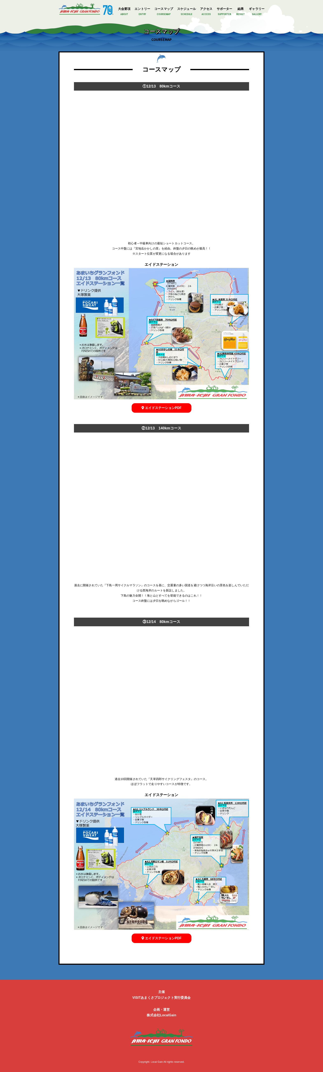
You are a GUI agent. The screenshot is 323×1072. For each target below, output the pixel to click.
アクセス (206, 11)
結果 (240, 11)
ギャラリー (256, 11)
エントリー (142, 11)
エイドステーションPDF (161, 407)
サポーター (224, 11)
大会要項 (124, 11)
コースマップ (163, 11)
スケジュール (186, 11)
